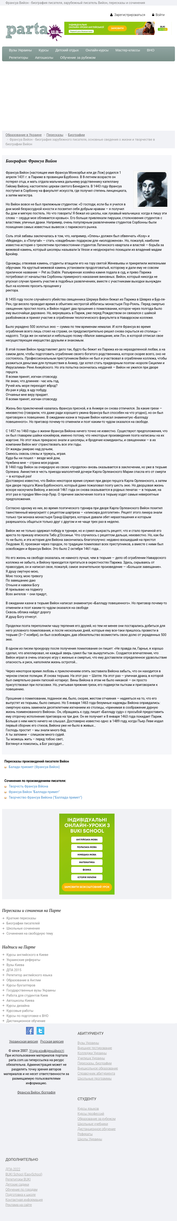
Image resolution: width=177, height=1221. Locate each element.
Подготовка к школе (21, 1194)
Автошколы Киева (20, 1000)
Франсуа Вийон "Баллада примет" (34, 792)
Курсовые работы (19, 1011)
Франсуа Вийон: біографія (36, 1092)
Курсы (44, 50)
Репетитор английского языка (29, 975)
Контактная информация (24, 1200)
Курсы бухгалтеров (20, 985)
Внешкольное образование (98, 1068)
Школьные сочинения (23, 928)
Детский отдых (67, 50)
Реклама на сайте (19, 1205)
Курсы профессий (91, 1114)
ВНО (150, 50)
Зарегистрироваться (127, 15)
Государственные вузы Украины (31, 990)
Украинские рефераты (23, 960)
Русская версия (52, 1041)
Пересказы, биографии (95, 1063)
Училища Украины (91, 1058)
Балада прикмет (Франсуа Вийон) (34, 767)
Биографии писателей (23, 923)
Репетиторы (18, 57)
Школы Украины (90, 1139)
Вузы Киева (15, 965)
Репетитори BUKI (18, 1179)
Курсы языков (88, 1108)
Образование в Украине (24, 135)
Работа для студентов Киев (27, 995)
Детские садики (17, 1184)
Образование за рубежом (97, 1119)
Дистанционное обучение (25, 1021)
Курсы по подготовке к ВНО (27, 1016)
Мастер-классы (127, 50)
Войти (158, 15)
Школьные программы (95, 1078)
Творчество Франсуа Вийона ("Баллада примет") (45, 797)
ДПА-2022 (13, 1169)
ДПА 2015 (13, 970)
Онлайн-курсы (97, 50)
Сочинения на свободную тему (29, 933)
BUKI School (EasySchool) (24, 1174)
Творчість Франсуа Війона (28, 786)
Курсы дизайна (18, 1005)
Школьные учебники (93, 1124)
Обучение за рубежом (77, 57)
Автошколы (44, 57)
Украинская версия (23, 1041)
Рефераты (85, 1134)
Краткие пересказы (21, 918)
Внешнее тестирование (95, 1048)
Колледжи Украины (92, 1053)
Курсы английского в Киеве (27, 955)
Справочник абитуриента (96, 1073)
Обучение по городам (22, 1189)
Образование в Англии (23, 980)
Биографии (76, 135)
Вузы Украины (20, 50)
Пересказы (55, 135)
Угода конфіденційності (46, 1051)
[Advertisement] (88, 96)
